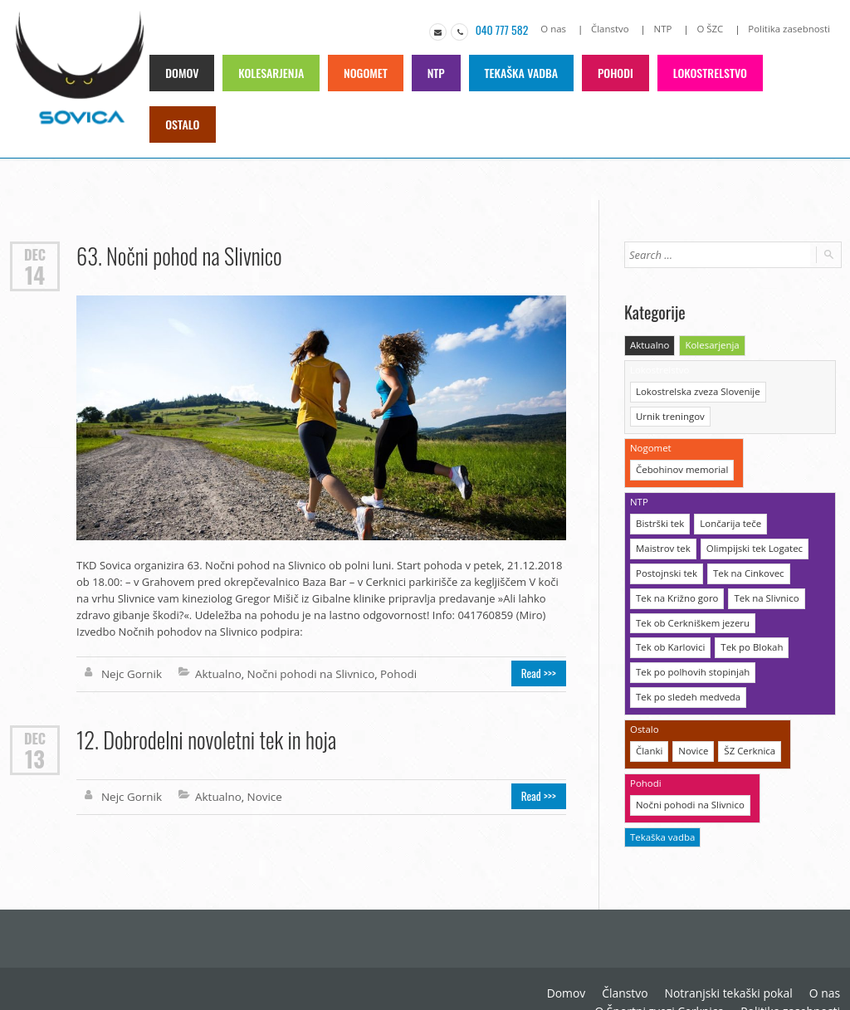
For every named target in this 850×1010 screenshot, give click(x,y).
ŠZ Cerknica (746, 738)
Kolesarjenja (272, 72)
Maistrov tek (662, 541)
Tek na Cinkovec (745, 565)
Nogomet (365, 72)
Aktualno (215, 672)
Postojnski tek (665, 565)
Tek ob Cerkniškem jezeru (690, 613)
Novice (260, 793)
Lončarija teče (727, 517)
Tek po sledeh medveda (686, 686)
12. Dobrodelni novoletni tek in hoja (204, 736)
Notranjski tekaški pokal (735, 968)
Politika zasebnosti (790, 28)
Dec (35, 253)
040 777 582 (509, 29)
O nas (560, 28)
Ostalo (183, 123)
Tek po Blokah (748, 638)
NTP (667, 28)
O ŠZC (713, 28)
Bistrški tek (659, 517)
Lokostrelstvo (707, 72)
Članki (649, 738)
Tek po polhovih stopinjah (690, 662)
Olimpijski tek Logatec (750, 541)
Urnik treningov (669, 413)
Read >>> (541, 672)
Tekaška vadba (520, 72)
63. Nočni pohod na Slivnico (177, 254)
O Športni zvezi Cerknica (669, 985)
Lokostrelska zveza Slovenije (695, 389)
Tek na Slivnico (762, 589)
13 (34, 755)
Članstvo (616, 28)
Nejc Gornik (130, 672)
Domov (183, 72)
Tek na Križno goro (676, 589)
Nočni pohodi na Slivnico (305, 672)
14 (35, 273)
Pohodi (614, 72)
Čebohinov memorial (680, 465)
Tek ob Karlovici (669, 638)
